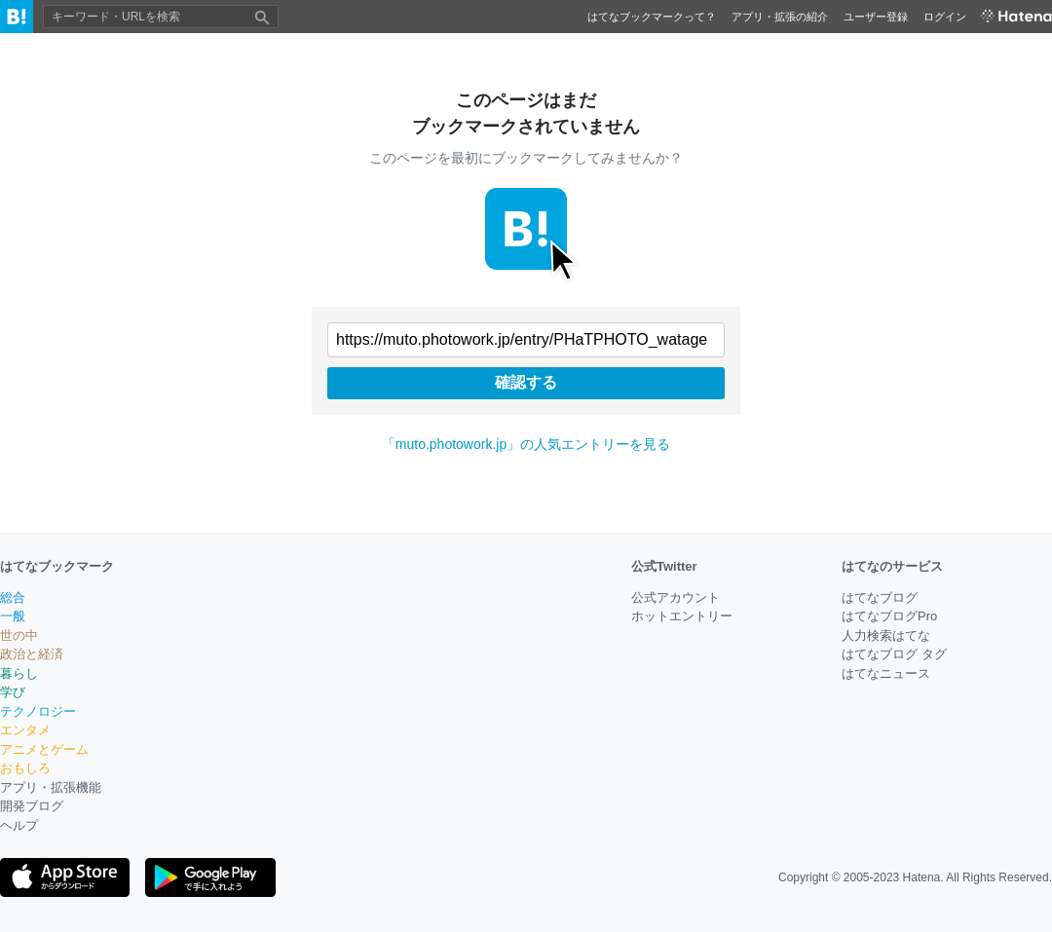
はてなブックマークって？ (651, 16)
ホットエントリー (682, 616)
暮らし (19, 673)
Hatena (922, 877)
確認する (526, 382)
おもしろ (25, 768)
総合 (12, 597)
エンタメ (25, 730)
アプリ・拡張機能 (50, 787)
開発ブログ (31, 806)
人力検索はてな (886, 635)
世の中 (19, 635)
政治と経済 (31, 654)
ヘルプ (19, 825)
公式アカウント (675, 597)
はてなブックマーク (57, 566)
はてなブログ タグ (894, 654)
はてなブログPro (889, 616)
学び (12, 692)
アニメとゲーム (44, 749)
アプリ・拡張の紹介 (780, 16)
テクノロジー (38, 711)
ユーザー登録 (876, 16)
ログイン (944, 16)
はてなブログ (880, 597)
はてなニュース (886, 673)
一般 (12, 616)
